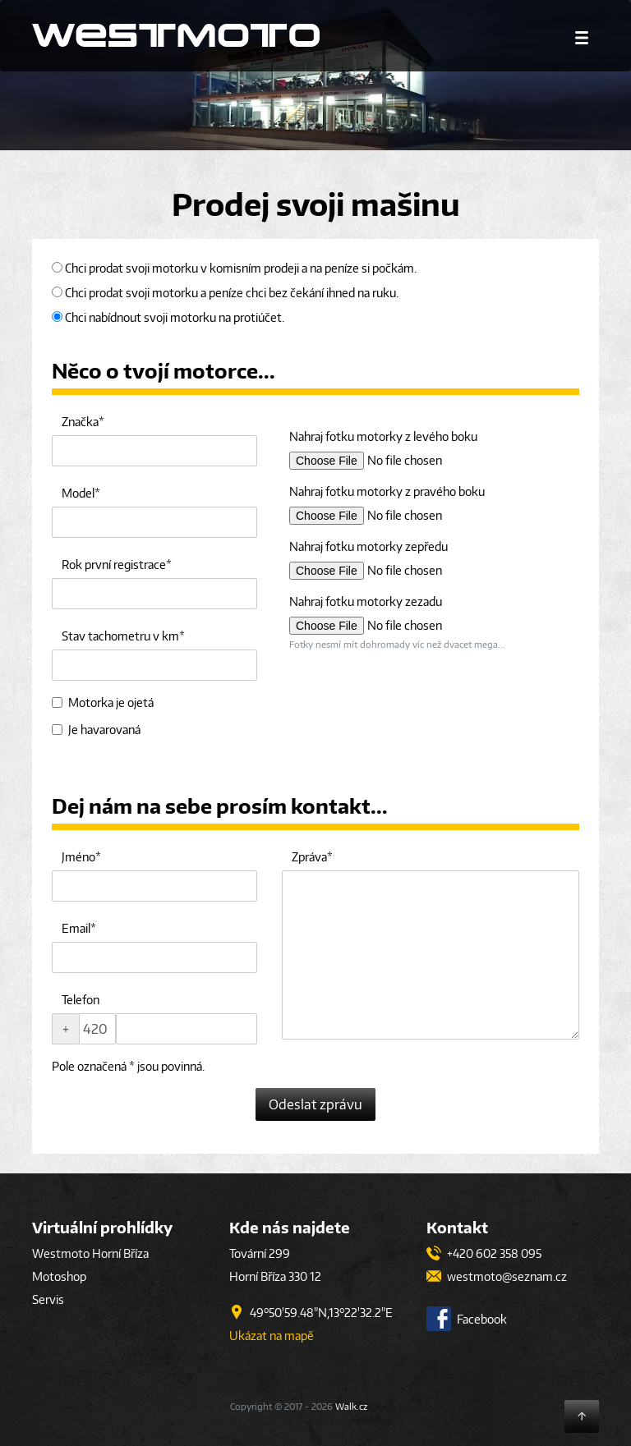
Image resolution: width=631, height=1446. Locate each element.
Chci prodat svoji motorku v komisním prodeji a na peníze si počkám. (234, 268)
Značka (80, 422)
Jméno (78, 857)
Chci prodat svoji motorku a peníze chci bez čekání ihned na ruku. (225, 293)
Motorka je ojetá (103, 702)
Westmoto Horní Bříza (90, 1253)
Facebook (466, 1319)
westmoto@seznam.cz (496, 1276)
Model (78, 493)
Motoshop (59, 1276)
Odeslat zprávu (315, 1104)
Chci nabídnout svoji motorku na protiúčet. (168, 317)
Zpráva (309, 857)
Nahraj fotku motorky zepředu (368, 546)
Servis (48, 1299)
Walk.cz (351, 1406)
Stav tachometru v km (120, 636)
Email (76, 928)
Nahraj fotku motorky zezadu (365, 601)
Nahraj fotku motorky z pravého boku (387, 491)
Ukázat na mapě (271, 1336)
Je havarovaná (96, 730)
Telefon (80, 1000)
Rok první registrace (114, 565)
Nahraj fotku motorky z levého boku (383, 436)
